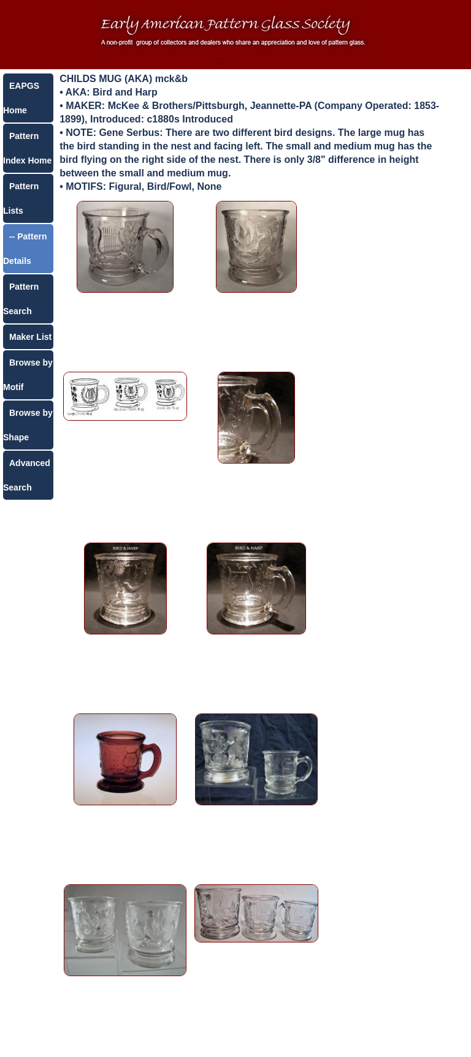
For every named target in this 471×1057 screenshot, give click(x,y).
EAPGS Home (21, 98)
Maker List (30, 337)
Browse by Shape (28, 425)
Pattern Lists (21, 198)
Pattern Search (21, 299)
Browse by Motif (28, 375)
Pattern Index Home (27, 148)
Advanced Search (26, 475)
